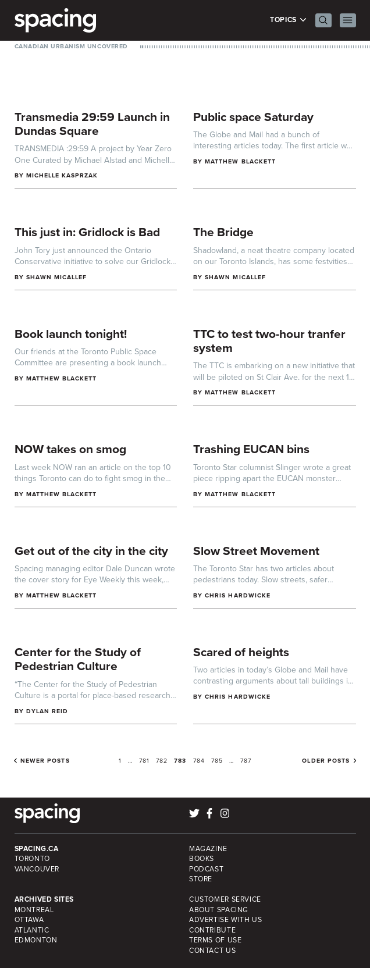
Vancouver (37, 869)
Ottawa (29, 919)
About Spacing (218, 910)
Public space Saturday (253, 117)
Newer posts (45, 761)
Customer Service (225, 899)
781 (144, 760)
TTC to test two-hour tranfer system (269, 341)
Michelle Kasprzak (62, 175)
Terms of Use (215, 940)
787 (245, 760)
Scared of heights (241, 652)
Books (201, 858)
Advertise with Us (225, 919)
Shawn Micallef (56, 277)
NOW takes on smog (70, 449)
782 (162, 760)
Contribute (212, 930)
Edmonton (36, 940)
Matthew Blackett (240, 161)
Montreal (34, 910)
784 (199, 760)
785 (217, 760)
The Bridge (223, 232)
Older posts (326, 761)
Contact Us (212, 950)
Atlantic (32, 930)
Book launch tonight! (71, 334)
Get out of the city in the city (91, 551)
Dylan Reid (47, 711)
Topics (288, 20)
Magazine (208, 849)
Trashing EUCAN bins (251, 449)
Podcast (206, 869)
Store (200, 879)
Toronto (32, 858)
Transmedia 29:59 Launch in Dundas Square (92, 124)
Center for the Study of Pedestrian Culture (78, 659)
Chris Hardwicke (238, 595)
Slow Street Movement (256, 551)
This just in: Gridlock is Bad (87, 232)
